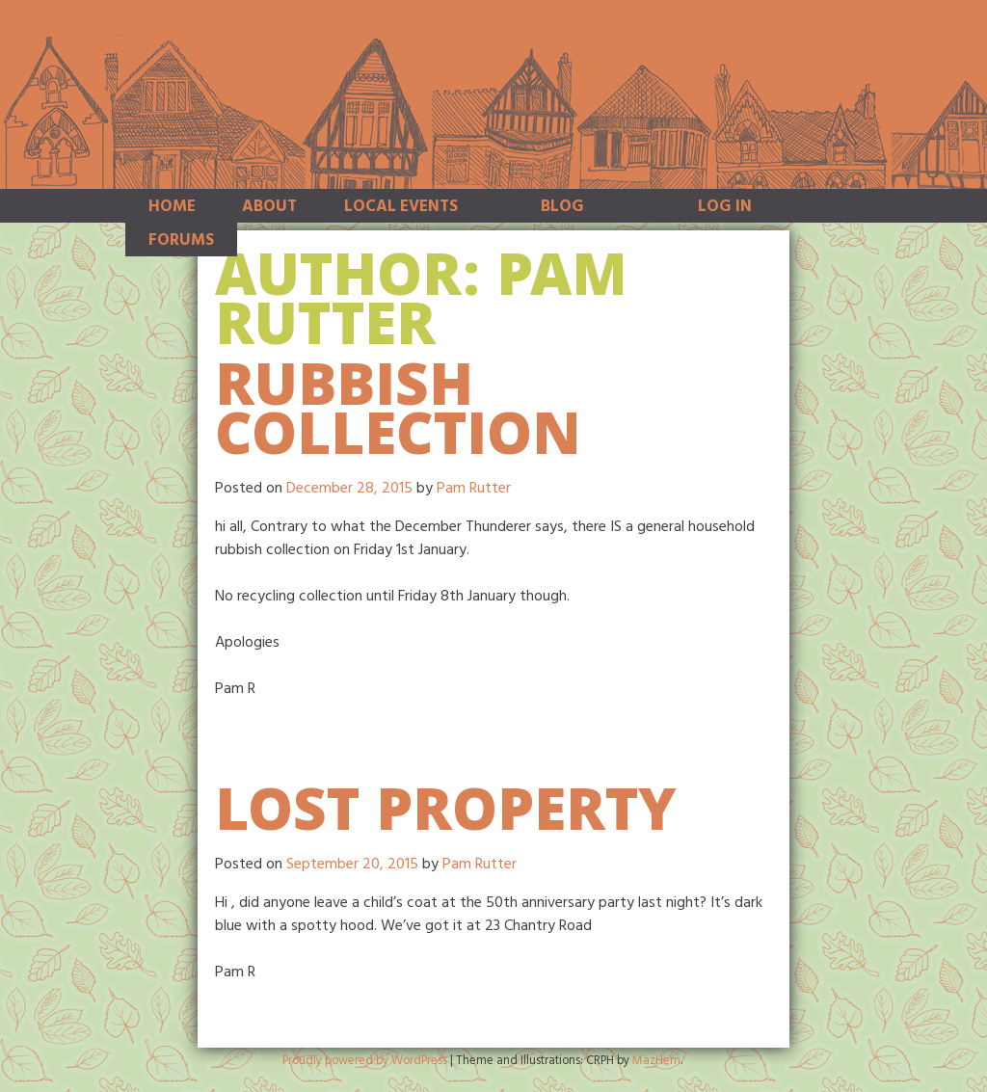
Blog (562, 207)
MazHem (656, 1061)
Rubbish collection (398, 417)
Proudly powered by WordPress (364, 1061)
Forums (181, 240)
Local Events (401, 207)
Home (172, 207)
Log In (725, 207)
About (269, 207)
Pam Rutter (474, 488)
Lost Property (446, 817)
